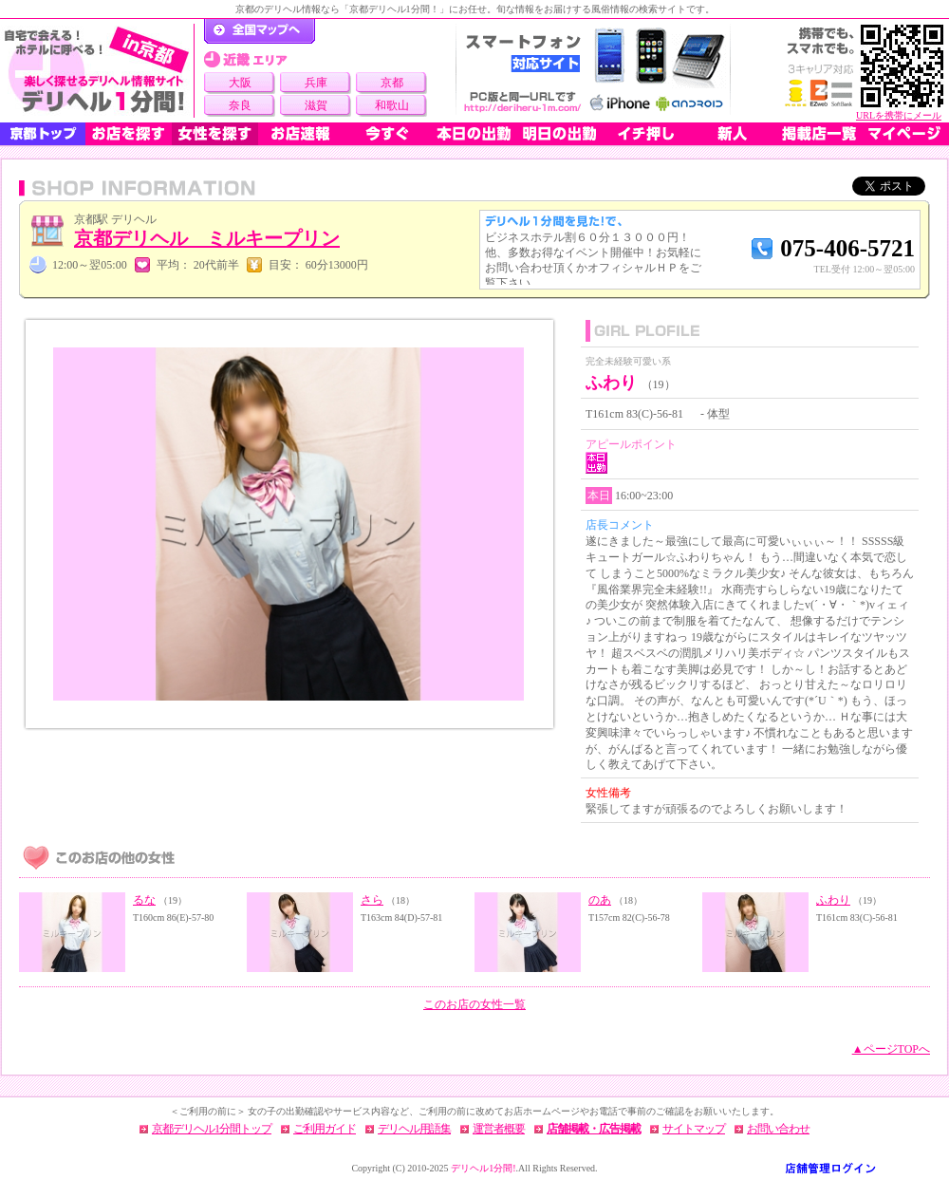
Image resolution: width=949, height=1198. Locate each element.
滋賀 (316, 105)
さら (372, 900)
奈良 (240, 105)
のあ (599, 900)
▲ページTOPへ (891, 1049)
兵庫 (316, 82)
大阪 (240, 82)
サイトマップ (693, 1128)
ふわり (833, 900)
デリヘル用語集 (414, 1128)
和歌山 (392, 105)
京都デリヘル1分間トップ (211, 1128)
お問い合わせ (778, 1128)
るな (144, 900)
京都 (392, 82)
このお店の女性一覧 (474, 1004)
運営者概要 (499, 1128)
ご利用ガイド (324, 1128)
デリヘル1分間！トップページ (259, 31)
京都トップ (42, 133)
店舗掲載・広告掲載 (594, 1128)
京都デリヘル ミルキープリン (207, 238)
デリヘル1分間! (483, 1168)
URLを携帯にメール (898, 115)
